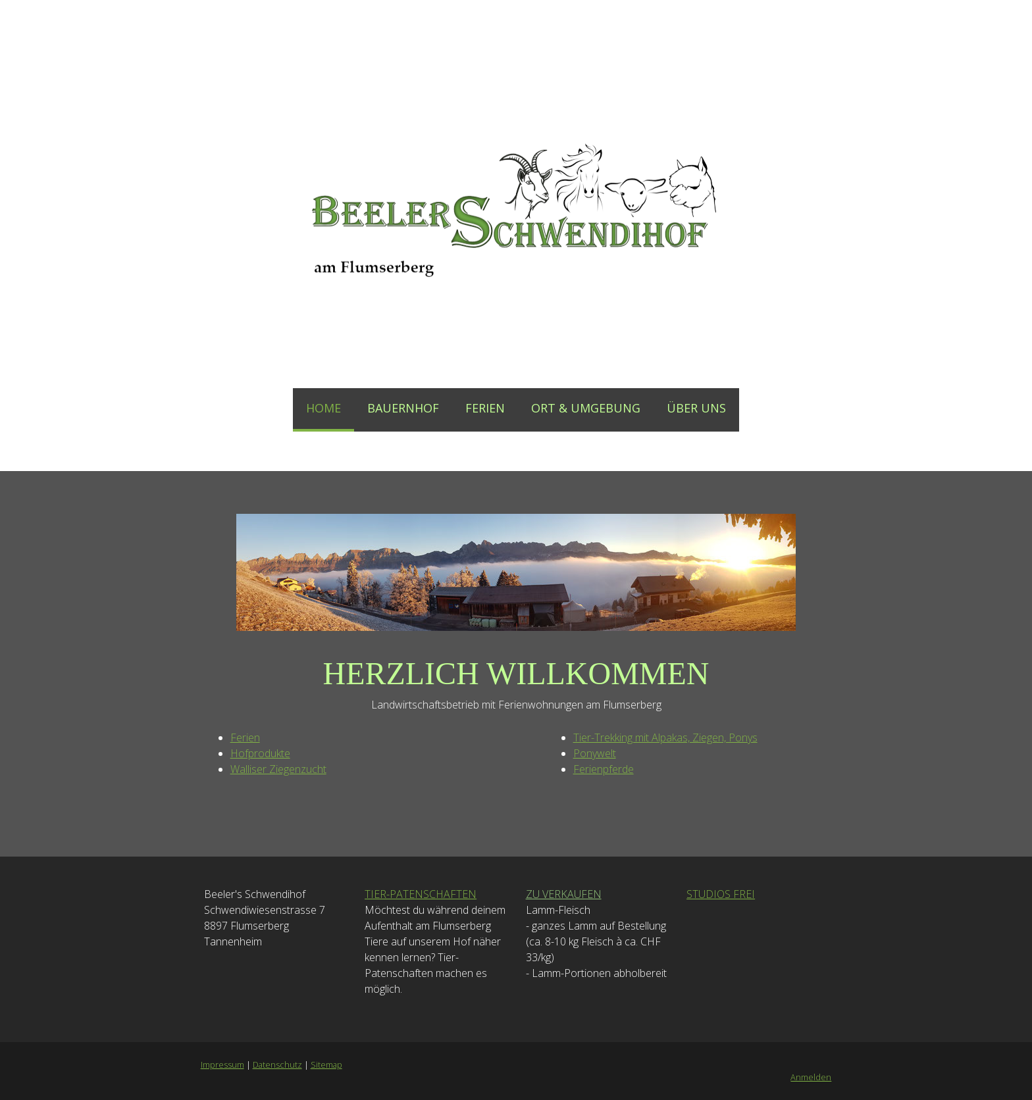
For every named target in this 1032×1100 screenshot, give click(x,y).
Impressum (222, 1064)
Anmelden (811, 1077)
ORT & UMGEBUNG (585, 408)
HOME (323, 408)
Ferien (244, 737)
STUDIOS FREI (720, 894)
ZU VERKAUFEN (564, 894)
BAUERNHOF (403, 408)
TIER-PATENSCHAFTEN (421, 894)
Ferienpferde (603, 769)
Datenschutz (276, 1064)
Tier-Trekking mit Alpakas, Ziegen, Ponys (665, 737)
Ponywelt (594, 753)
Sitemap (326, 1064)
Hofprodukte (260, 753)
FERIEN (485, 408)
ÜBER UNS (696, 408)
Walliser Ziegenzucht (278, 769)
